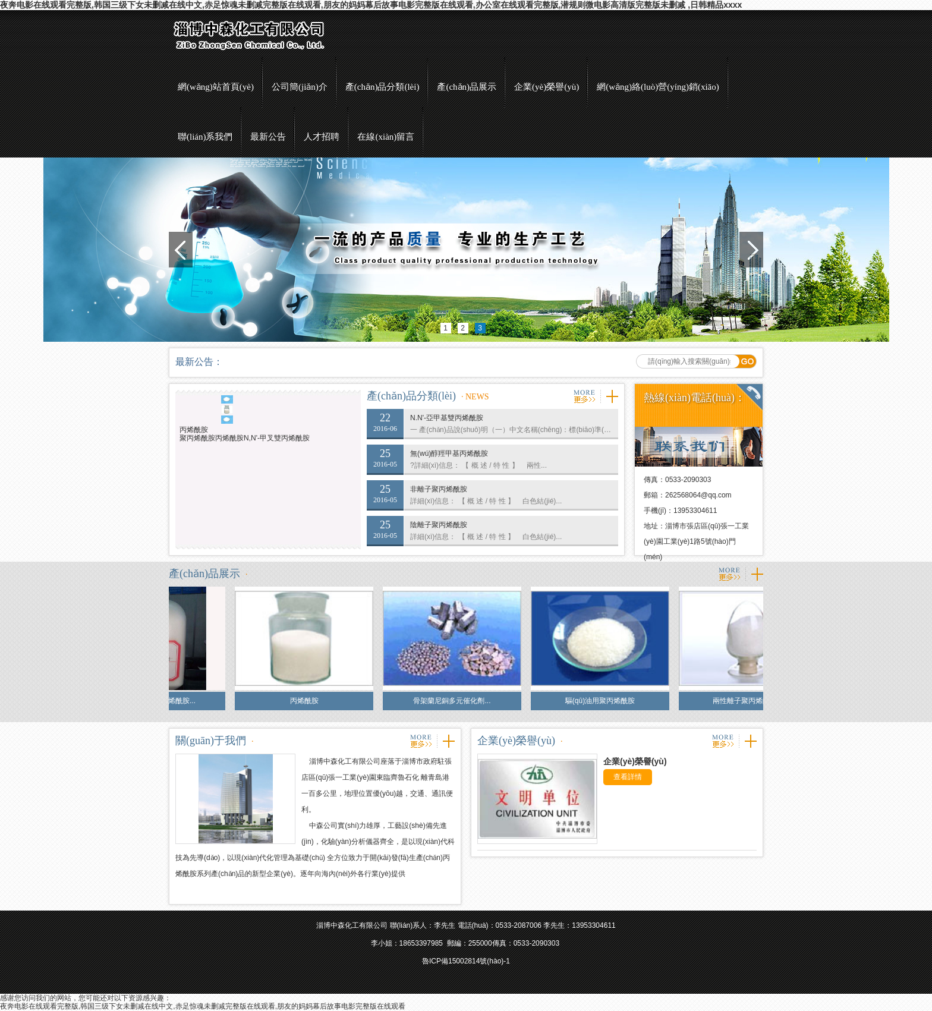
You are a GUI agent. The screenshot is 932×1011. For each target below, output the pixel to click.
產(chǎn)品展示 (466, 87)
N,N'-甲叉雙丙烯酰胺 (277, 438)
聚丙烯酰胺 (197, 438)
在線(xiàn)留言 (385, 136)
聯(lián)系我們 (205, 136)
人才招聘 (321, 136)
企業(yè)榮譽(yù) (546, 87)
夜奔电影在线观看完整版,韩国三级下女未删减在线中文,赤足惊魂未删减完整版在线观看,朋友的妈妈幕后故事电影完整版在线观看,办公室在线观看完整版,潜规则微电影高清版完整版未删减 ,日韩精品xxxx (371, 5)
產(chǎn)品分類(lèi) (382, 87)
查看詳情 (627, 777)
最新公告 (268, 136)
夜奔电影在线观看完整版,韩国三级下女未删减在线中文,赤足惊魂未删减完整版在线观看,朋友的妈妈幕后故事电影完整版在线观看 (202, 1006)
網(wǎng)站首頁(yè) (216, 87)
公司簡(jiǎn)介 (300, 87)
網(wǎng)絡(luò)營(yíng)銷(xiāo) (658, 87)
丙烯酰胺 (194, 430)
